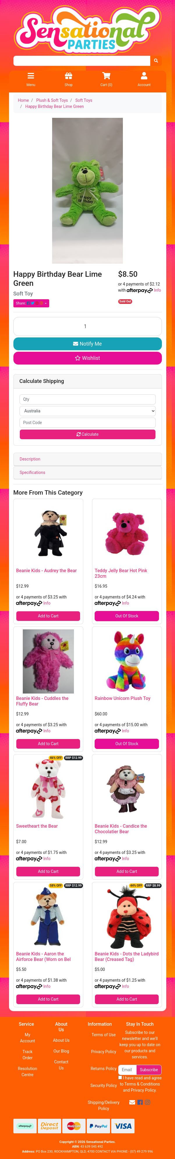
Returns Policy (103, 1068)
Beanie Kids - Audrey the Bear (46, 570)
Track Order (27, 1054)
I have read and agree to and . (140, 1084)
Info (157, 290)
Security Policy (103, 1085)
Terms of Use (104, 1034)
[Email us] (132, 1102)
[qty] (88, 399)
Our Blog (61, 1051)
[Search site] (156, 61)
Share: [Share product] (30, 303)
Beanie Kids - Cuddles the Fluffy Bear (42, 701)
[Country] (88, 411)
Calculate (88, 434)
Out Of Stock (126, 616)
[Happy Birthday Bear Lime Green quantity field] (87, 326)
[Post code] (88, 423)
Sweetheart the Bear (37, 826)
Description (30, 459)
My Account (27, 1037)
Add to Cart (48, 616)
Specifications (32, 472)
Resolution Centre (27, 1071)
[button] (87, 358)
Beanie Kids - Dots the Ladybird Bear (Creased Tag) (127, 956)
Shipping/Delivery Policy (103, 1105)
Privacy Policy (103, 1051)
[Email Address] (127, 1070)
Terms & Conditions (142, 1084)
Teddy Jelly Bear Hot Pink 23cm (121, 573)
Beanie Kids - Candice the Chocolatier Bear (121, 828)
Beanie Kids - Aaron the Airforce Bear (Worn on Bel (43, 956)
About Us (61, 1040)
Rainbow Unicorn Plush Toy (122, 698)
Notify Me (87, 344)
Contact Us (61, 1065)
